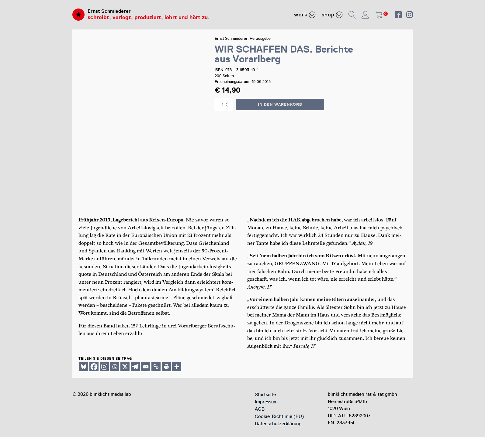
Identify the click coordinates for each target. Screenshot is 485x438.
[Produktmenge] (224, 105)
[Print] (166, 367)
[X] (125, 367)
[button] (352, 15)
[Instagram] (104, 367)
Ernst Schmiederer (112, 12)
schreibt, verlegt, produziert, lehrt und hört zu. (149, 18)
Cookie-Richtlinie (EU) (279, 417)
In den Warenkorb (281, 105)
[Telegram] (135, 367)
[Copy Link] (156, 367)
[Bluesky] (83, 367)
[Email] (145, 367)
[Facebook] (94, 367)
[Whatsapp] (114, 367)
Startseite (265, 395)
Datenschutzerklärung (278, 424)
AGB (260, 409)
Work (305, 15)
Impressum (266, 402)
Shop (332, 15)
